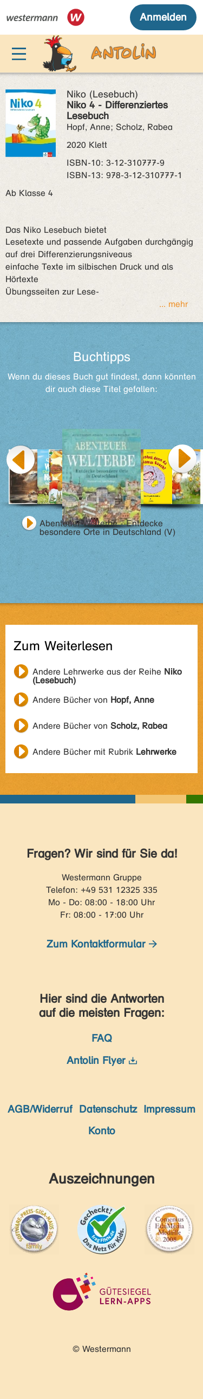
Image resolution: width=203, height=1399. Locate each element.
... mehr (173, 304)
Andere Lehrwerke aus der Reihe (107, 672)
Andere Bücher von (93, 700)
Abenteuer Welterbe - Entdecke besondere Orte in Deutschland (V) (107, 524)
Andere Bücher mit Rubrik (104, 752)
